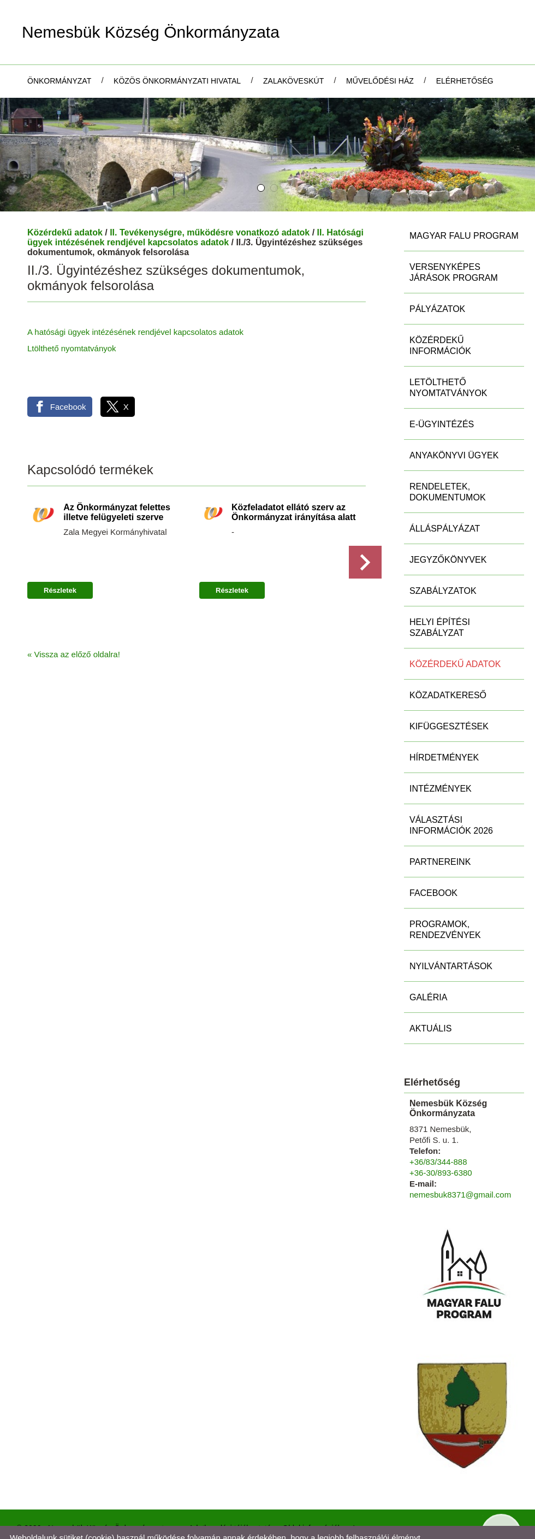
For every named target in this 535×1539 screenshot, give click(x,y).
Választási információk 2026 (451, 796)
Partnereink (440, 833)
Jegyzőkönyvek (447, 530)
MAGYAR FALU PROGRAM (464, 206)
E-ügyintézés (441, 395)
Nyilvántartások (450, 937)
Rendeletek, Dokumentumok (447, 463)
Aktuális (430, 999)
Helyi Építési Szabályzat (439, 598)
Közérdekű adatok (65, 203)
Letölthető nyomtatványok (448, 359)
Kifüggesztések (449, 697)
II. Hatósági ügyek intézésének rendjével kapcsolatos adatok (195, 208)
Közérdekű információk (440, 316)
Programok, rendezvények (445, 901)
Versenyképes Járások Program (453, 243)
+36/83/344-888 (438, 1132)
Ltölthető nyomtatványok (71, 319)
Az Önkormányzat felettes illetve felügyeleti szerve (116, 483)
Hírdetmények (444, 728)
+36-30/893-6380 (440, 1143)
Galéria (428, 968)
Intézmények (440, 759)
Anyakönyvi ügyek (453, 426)
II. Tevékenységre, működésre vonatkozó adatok (210, 203)
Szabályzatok (443, 562)
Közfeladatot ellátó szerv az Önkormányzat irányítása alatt (293, 483)
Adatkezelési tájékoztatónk (152, 1527)
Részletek (60, 561)
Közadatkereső (447, 666)
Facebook (433, 864)
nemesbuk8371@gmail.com (460, 1165)
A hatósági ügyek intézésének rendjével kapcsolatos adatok (135, 303)
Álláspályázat (444, 499)
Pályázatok (437, 280)
